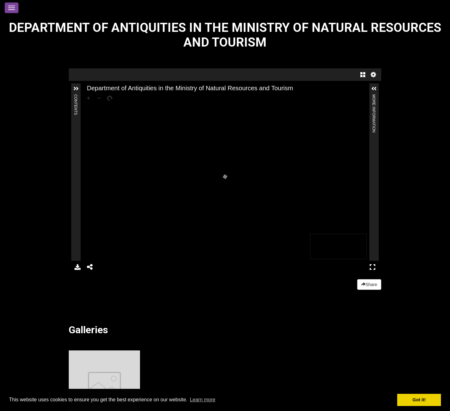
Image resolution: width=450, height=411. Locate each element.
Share (369, 284)
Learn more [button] (202, 399)
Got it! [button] (419, 399)
